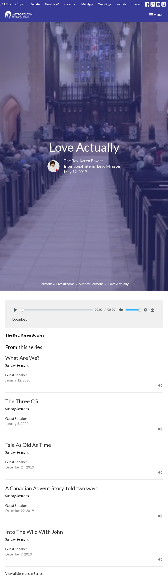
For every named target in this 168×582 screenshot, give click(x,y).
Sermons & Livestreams (57, 284)
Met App (87, 4)
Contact (136, 4)
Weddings (104, 4)
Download (19, 319)
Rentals (121, 4)
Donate (35, 4)
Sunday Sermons (91, 284)
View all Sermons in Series (24, 573)
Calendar (70, 4)
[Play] (15, 309)
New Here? (52, 4)
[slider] (57, 310)
